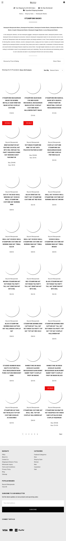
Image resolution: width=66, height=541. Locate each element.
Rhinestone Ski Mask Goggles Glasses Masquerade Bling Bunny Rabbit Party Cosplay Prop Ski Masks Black (54, 370)
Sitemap (4, 474)
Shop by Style (38, 459)
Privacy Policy (6, 469)
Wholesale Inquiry (7, 464)
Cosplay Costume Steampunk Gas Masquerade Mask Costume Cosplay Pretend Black (54, 150)
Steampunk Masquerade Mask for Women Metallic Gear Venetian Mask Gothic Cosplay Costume (11, 103)
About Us (5, 457)
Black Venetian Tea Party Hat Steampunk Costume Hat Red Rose (33, 197)
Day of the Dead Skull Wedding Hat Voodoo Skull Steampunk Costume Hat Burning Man (11, 199)
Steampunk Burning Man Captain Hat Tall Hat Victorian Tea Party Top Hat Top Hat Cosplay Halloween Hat (54, 328)
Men (35, 464)
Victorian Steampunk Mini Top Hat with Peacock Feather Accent (33, 147)
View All (4, 487)
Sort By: (46, 70)
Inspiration (37, 467)
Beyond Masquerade (8, 484)
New (35, 457)
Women (36, 462)
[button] (33, 61)
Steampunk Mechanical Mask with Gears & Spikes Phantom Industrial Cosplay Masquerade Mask (54, 103)
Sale (35, 469)
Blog (3, 472)
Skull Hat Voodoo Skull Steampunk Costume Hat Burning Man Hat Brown (54, 197)
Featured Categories (40, 454)
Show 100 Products (26, 70)
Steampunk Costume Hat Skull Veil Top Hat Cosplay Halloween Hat (32, 412)
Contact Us (5, 459)
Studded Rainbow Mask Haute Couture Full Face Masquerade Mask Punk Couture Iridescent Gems (11, 370)
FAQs (3, 454)
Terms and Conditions (8, 467)
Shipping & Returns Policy (10, 462)
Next (61, 434)
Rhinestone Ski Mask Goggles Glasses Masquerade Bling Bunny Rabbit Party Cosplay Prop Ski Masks (33, 370)
